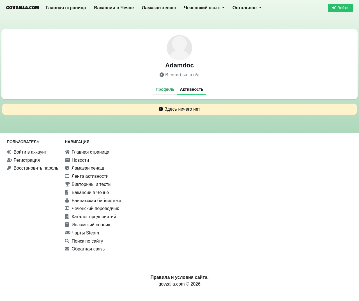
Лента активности (87, 176)
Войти (340, 8)
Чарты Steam (82, 233)
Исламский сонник (87, 224)
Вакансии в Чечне (114, 7)
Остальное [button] (245, 7)
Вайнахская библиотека (93, 200)
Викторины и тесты (88, 184)
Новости (77, 160)
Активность (192, 89)
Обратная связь (85, 249)
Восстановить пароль (32, 168)
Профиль (165, 89)
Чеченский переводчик (92, 208)
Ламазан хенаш (159, 7)
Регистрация (23, 160)
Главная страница (66, 7)
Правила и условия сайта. (179, 277)
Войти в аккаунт (27, 152)
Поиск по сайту (84, 241)
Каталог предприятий (90, 216)
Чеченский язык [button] (202, 7)
